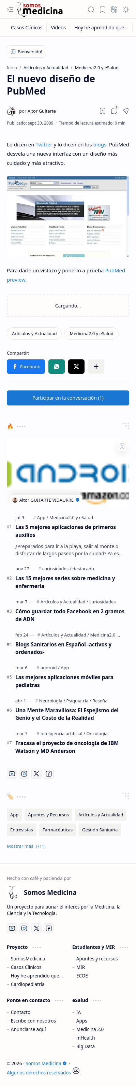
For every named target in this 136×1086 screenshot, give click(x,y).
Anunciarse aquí (28, 1029)
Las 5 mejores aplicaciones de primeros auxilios (65, 531)
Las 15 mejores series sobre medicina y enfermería (65, 582)
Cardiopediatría (28, 984)
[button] (10, 9)
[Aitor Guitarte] (37, 111)
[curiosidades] (57, 569)
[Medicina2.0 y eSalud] (91, 333)
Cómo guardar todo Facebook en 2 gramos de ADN (69, 615)
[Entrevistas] (21, 830)
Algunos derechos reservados (39, 1072)
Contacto (20, 1012)
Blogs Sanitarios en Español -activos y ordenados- (63, 648)
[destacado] (83, 569)
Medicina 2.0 (90, 1029)
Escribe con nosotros (33, 1020)
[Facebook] (49, 774)
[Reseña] (99, 701)
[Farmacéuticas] (57, 830)
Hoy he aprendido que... (37, 975)
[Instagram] (24, 774)
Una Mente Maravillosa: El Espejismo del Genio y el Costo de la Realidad (67, 714)
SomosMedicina (28, 958)
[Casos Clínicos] (27, 27)
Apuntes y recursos (97, 958)
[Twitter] (36, 774)
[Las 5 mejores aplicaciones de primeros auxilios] (68, 473)
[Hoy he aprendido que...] (101, 27)
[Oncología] (96, 733)
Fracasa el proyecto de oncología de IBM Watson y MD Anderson (67, 747)
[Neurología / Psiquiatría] (65, 701)
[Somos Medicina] (40, 9)
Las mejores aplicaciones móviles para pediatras (64, 681)
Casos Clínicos (26, 967)
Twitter (43, 144)
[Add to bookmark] (122, 446)
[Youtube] (12, 774)
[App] (42, 517)
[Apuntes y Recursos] (48, 815)
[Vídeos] (58, 27)
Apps (81, 1020)
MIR (80, 967)
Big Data (85, 1046)
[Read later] (102, 111)
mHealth (85, 1037)
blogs (99, 144)
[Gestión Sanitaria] (100, 830)
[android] (50, 668)
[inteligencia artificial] (63, 733)
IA (78, 1012)
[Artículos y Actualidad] (34, 333)
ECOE (82, 975)
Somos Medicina (46, 1063)
